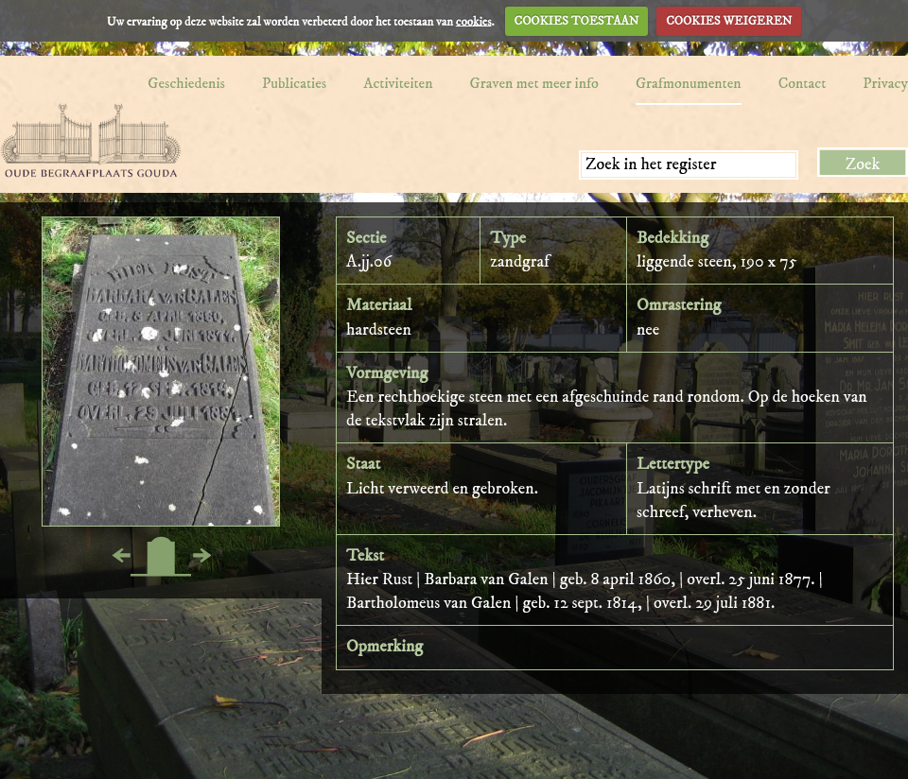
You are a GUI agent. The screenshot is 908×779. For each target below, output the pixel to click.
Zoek (863, 164)
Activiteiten (397, 83)
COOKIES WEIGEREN (729, 20)
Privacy (885, 83)
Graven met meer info (534, 83)
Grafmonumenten (689, 83)
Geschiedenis (186, 83)
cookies (474, 20)
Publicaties (294, 83)
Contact (802, 83)
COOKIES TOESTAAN (577, 20)
